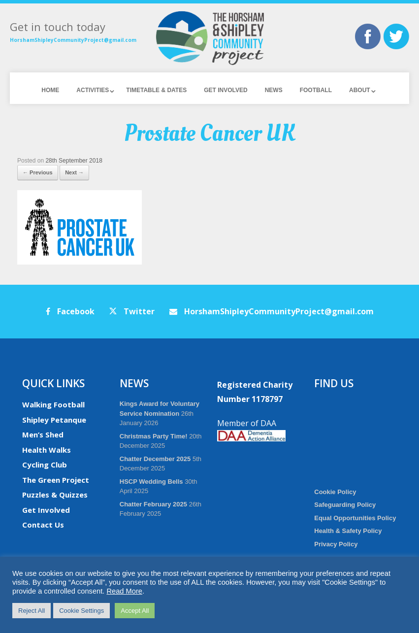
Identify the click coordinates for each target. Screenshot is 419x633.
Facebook (70, 311)
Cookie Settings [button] (81, 610)
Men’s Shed (43, 434)
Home (50, 90)
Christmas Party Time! (154, 436)
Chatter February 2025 (153, 504)
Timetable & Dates (156, 90)
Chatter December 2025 (155, 459)
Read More (124, 591)
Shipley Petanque (54, 420)
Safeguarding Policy (345, 504)
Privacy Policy (335, 544)
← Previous (38, 172)
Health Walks (46, 450)
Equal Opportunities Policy (355, 518)
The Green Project (55, 480)
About (359, 90)
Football (316, 90)
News (274, 90)
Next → (74, 172)
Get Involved (225, 90)
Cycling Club (44, 464)
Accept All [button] (135, 610)
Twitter (132, 311)
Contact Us (43, 525)
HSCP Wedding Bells (151, 481)
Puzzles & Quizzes (55, 495)
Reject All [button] (31, 610)
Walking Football (53, 404)
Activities (92, 90)
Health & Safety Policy (348, 530)
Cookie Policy (335, 492)
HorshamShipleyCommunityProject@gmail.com (73, 39)
